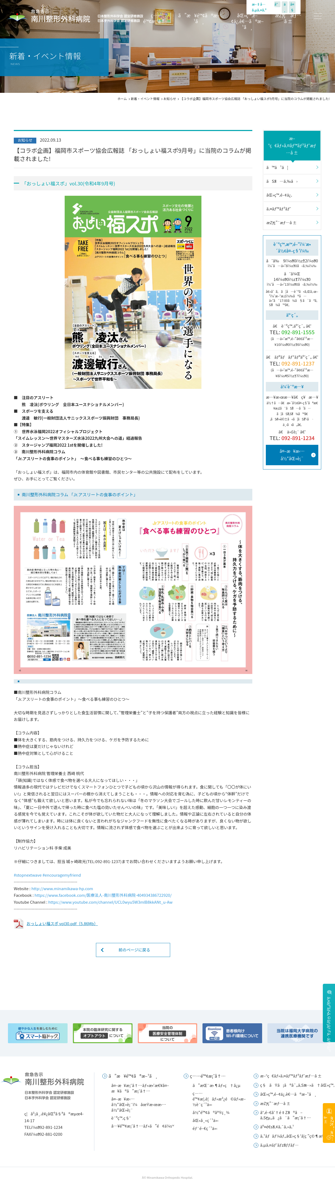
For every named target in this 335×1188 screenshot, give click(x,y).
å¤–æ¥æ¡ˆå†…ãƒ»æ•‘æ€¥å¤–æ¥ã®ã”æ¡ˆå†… (140, 1088)
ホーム (122, 98)
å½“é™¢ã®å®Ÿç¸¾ (211, 1112)
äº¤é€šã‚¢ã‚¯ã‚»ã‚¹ (277, 1126)
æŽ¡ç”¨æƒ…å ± (288, 18)
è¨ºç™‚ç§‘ (121, 1118)
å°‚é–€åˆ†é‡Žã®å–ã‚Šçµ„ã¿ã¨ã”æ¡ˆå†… (285, 1114)
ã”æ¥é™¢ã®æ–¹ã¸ (198, 18)
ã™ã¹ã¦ (277, 167)
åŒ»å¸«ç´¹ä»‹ (206, 1120)
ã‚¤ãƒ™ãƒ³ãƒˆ (278, 208)
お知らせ (170, 98)
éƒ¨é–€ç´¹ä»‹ (205, 1128)
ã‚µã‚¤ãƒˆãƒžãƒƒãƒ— (279, 1145)
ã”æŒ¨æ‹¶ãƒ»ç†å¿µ (216, 1085)
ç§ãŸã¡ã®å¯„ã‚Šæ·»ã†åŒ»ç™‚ (297, 1085)
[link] (28, 875)
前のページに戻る (134, 949)
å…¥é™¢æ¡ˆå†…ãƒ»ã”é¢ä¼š (141, 1126)
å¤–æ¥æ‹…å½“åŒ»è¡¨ (292, 454)
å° (277, 4)
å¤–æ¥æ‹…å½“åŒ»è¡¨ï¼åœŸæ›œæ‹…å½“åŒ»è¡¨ (138, 1104)
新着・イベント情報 (145, 98)
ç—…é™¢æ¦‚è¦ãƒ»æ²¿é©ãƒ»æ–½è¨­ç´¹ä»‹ (219, 1098)
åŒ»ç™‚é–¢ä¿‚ (279, 195)
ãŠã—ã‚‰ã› (281, 181)
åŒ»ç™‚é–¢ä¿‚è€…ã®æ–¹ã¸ (247, 21)
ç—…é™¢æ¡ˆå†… (156, 18)
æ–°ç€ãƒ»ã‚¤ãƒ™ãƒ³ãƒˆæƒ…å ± (292, 145)
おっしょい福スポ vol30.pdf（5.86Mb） (62, 923)
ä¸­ (285, 7)
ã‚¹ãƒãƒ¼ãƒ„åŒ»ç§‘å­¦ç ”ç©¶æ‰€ (294, 1136)
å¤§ (292, 7)
